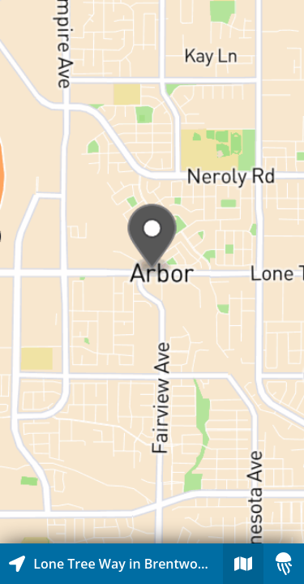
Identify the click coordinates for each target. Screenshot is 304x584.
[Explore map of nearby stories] (152, 271)
